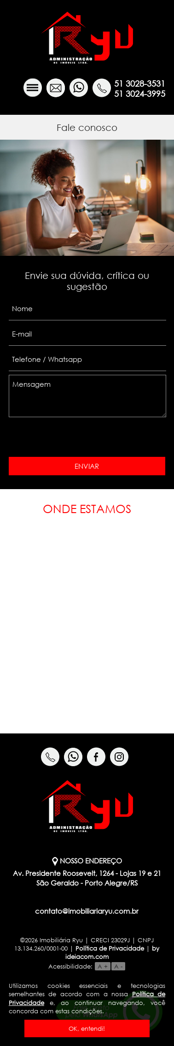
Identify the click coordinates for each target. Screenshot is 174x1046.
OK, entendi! (87, 1028)
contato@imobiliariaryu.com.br (87, 911)
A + (103, 966)
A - (118, 966)
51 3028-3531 (139, 83)
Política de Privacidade (109, 948)
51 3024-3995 (139, 94)
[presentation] (75, 438)
